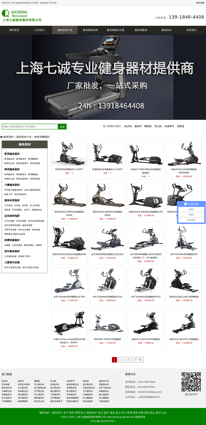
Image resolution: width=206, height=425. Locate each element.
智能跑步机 (104, 384)
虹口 (83, 412)
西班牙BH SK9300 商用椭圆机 (107, 339)
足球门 (27, 210)
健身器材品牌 (90, 29)
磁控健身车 (55, 391)
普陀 (77, 412)
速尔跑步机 (88, 384)
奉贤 (135, 412)
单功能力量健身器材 (13, 190)
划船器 (180, 126)
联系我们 (192, 29)
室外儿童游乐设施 (30, 267)
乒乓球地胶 (9, 221)
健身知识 (166, 29)
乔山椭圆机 (88, 398)
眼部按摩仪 (29, 245)
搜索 (62, 126)
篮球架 (7, 210)
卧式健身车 (72, 391)
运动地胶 (6, 384)
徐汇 (60, 412)
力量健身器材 (12, 184)
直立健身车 (7, 398)
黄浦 (54, 412)
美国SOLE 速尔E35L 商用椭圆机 (184, 339)
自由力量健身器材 (32, 190)
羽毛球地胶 (21, 221)
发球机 (25, 205)
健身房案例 (141, 29)
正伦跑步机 (23, 388)
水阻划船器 (104, 401)
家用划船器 (35, 163)
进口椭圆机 (104, 398)
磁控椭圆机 (23, 401)
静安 (71, 412)
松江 (123, 412)
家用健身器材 (12, 153)
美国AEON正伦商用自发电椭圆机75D (146, 212)
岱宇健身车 (23, 398)
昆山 (152, 412)
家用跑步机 (9, 159)
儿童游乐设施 (12, 262)
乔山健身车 (39, 394)
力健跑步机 (7, 391)
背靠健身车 (72, 394)
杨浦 (89, 412)
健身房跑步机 (73, 384)
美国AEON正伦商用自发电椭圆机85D (69, 254)
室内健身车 (23, 394)
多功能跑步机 (40, 388)
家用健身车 (21, 159)
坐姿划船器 (88, 401)
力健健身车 (88, 394)
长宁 (66, 412)
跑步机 (128, 126)
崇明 (141, 412)
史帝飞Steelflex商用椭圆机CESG (107, 297)
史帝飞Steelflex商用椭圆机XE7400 (69, 297)
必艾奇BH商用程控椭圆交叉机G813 (108, 254)
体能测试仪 (37, 210)
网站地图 (200, 3)
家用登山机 (9, 163)
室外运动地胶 (24, 230)
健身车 (138, 126)
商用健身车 (21, 174)
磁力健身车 (104, 394)
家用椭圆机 (33, 159)
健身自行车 (104, 381)
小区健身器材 (10, 256)
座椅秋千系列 (24, 256)
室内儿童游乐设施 (12, 267)
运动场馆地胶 (12, 215)
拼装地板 (36, 230)
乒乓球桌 (8, 205)
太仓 (164, 412)
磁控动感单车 (56, 401)
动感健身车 (7, 394)
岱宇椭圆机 (55, 398)
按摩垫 (39, 245)
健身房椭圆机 (42, 136)
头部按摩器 (17, 245)
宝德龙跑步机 (89, 388)
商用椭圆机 (33, 174)
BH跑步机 (54, 384)
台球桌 (17, 205)
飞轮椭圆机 (7, 401)
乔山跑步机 (39, 384)
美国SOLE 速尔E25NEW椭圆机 (146, 339)
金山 (118, 412)
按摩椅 (7, 245)
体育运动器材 (24, 384)
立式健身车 (88, 391)
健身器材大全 (65, 29)
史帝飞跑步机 (105, 388)
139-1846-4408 (186, 17)
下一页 (138, 359)
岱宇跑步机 (39, 391)
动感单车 (169, 126)
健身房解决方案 (115, 29)
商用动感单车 (22, 179)
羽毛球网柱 (17, 210)
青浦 (129, 412)
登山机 (158, 126)
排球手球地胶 (10, 230)
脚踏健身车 (39, 398)
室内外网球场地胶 (12, 225)
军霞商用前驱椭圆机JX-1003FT (69, 169)
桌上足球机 (35, 205)
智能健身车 (104, 391)
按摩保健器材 (12, 240)
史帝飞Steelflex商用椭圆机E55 (184, 254)
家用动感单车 (22, 163)
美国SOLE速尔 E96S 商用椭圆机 (184, 297)
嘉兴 (158, 412)
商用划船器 (35, 179)
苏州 (146, 412)
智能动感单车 (73, 401)
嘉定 (106, 412)
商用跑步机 (9, 174)
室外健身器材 (12, 251)
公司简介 (40, 29)
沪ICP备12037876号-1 (103, 421)
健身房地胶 (27, 225)
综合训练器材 (20, 194)
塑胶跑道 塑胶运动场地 (14, 234)
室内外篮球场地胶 (36, 221)
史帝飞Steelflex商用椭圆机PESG (146, 297)
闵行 (94, 412)
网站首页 (14, 29)
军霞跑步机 (72, 388)
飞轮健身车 (55, 394)
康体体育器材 (12, 200)
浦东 (112, 412)
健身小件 (8, 194)
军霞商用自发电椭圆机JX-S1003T (107, 169)
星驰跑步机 (23, 391)
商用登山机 (9, 179)
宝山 (100, 412)
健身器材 (8, 136)
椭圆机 (148, 126)
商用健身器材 (12, 169)
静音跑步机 (7, 388)
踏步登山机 (39, 401)
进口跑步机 (55, 388)
